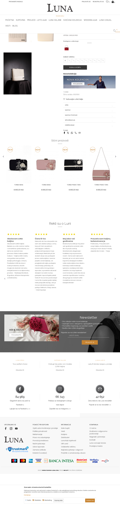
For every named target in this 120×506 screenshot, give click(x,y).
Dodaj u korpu (76, 100)
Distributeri (65, 470)
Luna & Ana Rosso (97, 33)
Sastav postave (89, 147)
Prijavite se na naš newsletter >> (100, 437)
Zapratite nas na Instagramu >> (60, 441)
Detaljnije (27, 495)
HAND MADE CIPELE (23, 33)
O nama (93, 460)
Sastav (89, 142)
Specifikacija (89, 153)
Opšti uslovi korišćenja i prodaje (45, 460)
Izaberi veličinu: (69, 90)
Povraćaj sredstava (40, 473)
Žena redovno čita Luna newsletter (100, 433)
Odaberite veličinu (68, 479)
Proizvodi (21, 36)
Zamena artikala (39, 482)
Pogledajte (20, 402)
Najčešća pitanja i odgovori (72, 482)
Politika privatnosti (40, 463)
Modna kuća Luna (10, 36)
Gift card (64, 476)
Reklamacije (37, 466)
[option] (22, 33)
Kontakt (92, 472)
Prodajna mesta (96, 478)
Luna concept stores (98, 475)
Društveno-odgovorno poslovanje (98, 464)
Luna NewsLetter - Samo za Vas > (60, 33)
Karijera (64, 466)
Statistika (38, 500)
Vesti (63, 463)
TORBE (28, 36)
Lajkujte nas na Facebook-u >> (20, 441)
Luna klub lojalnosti (68, 473)
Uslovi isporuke (38, 479)
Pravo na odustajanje (41, 470)
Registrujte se (98, 2)
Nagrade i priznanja (97, 469)
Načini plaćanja (39, 476)
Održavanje (89, 158)
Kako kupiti (65, 460)
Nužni (29, 500)
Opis (89, 138)
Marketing (48, 500)
